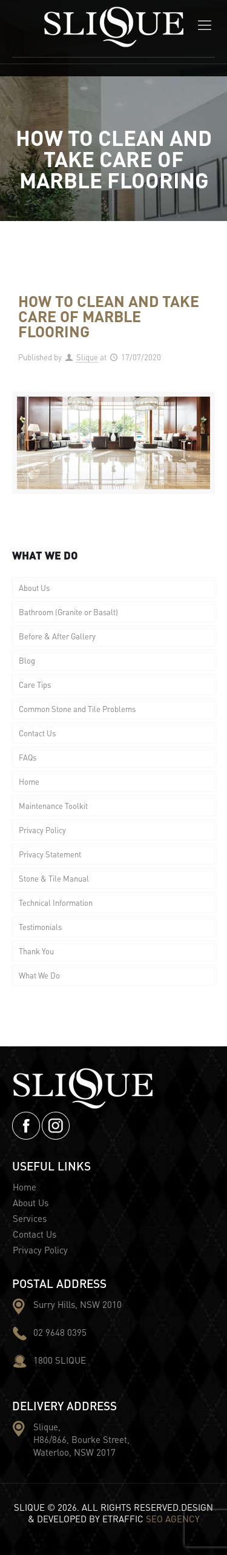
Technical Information (56, 902)
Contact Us (37, 733)
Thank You (36, 951)
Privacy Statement (50, 854)
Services (30, 1218)
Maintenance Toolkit (53, 806)
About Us (34, 588)
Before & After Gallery (57, 636)
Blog (27, 660)
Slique (87, 357)
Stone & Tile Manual (54, 878)
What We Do (39, 975)
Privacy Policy (42, 830)
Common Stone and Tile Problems (77, 709)
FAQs (27, 757)
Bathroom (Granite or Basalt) (68, 612)
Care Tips (35, 684)
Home (29, 781)
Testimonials (40, 927)
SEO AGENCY (173, 1519)
